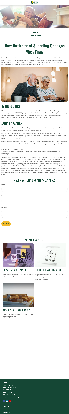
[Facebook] (4, 401)
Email (3, 196)
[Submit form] (6, 223)
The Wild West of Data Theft (15, 270)
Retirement (6, 410)
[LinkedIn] (7, 401)
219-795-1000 (11, 388)
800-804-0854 (13, 386)
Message (4, 207)
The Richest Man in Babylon (48, 270)
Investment (6, 412)
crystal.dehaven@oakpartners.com (14, 398)
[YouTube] (10, 401)
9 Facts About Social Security (16, 309)
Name (3, 185)
